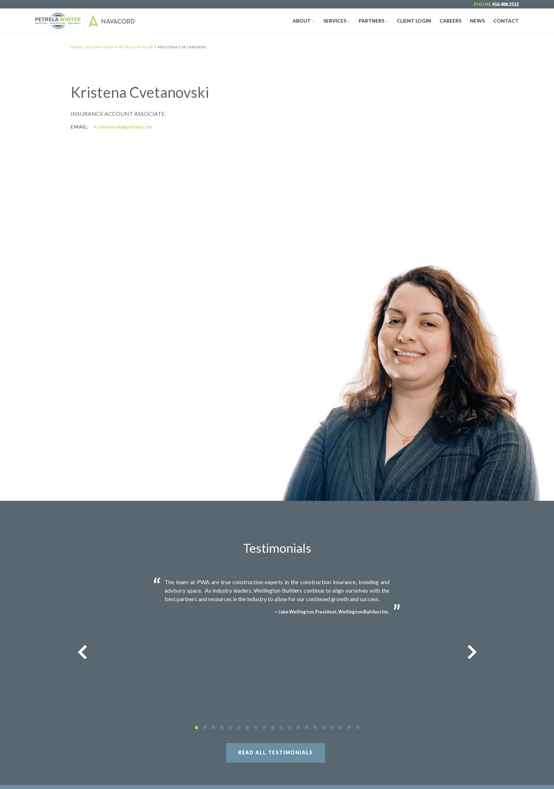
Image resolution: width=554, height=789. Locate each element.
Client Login (414, 21)
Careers (450, 21)
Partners (371, 21)
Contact (506, 21)
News (477, 21)
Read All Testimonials (275, 752)
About (302, 21)
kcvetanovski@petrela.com (123, 127)
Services (334, 21)
